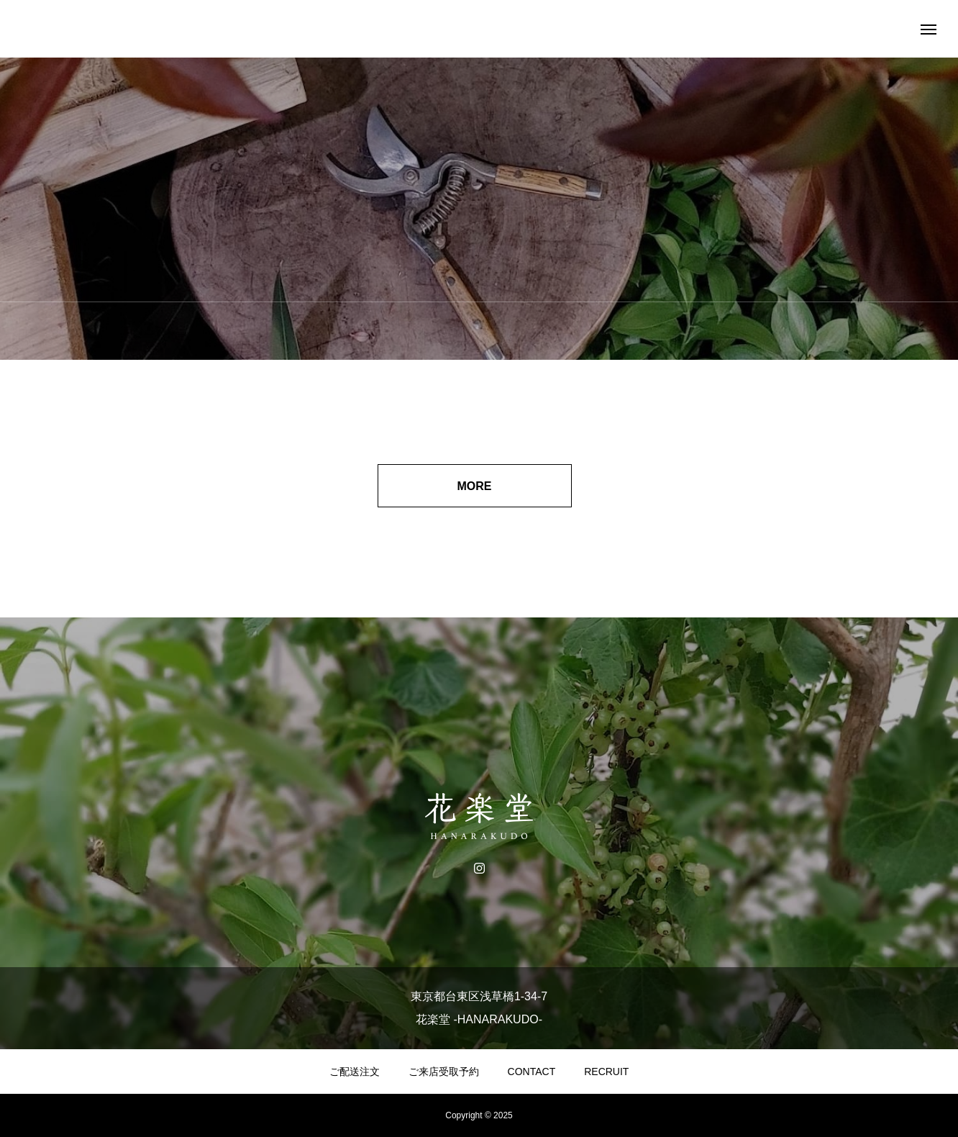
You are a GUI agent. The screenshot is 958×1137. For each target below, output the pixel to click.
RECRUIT (606, 1071)
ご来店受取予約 (444, 1071)
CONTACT (532, 1071)
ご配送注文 (354, 1071)
